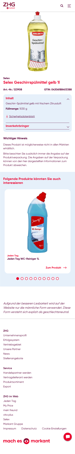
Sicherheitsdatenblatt (22, 116)
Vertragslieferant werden (17, 377)
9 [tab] (53, 278)
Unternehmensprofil (14, 335)
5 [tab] (35, 278)
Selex (6, 419)
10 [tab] (57, 278)
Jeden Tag (9, 400)
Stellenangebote (13, 358)
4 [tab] (31, 278)
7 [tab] (44, 278)
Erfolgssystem (11, 339)
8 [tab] (48, 278)
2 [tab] (22, 278)
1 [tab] (17, 278)
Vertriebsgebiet (12, 344)
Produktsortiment (13, 381)
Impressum (9, 428)
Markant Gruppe (13, 423)
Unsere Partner (12, 349)
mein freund (10, 410)
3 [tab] (26, 278)
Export (7, 386)
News (6, 353)
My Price (8, 405)
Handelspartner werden (17, 372)
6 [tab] (39, 278)
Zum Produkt (53, 267)
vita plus (8, 414)
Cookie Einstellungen (54, 428)
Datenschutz (29, 428)
